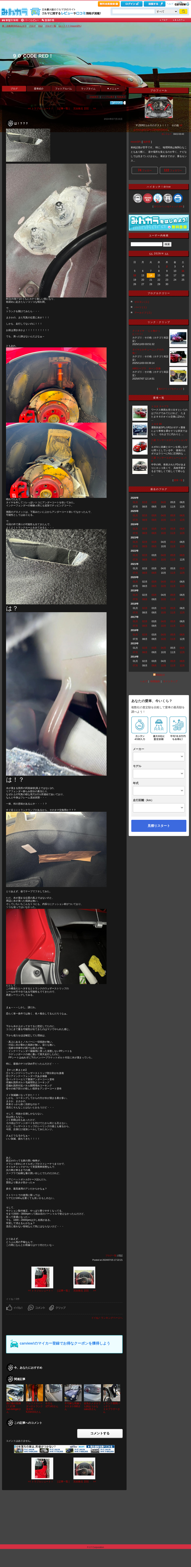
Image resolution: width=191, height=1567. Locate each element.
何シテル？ (167, 134)
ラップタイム (88, 88)
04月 (163, 502)
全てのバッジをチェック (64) (168, 206)
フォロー (145, 170)
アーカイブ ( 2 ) (142, 312)
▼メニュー (113, 88)
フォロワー (173, 170)
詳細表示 (94, 97)
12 (134, 275)
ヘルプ (170, 4)
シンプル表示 (108, 97)
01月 (135, 502)
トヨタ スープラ (160, 406)
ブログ (32, 26)
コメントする (100, 1433)
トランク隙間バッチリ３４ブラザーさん (111, 1407)
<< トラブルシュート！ (40, 108)
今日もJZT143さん (51, 1405)
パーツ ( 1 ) (140, 307)
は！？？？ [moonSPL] (70, 26)
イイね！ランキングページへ (107, 1317)
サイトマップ (170, 681)
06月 (182, 515)
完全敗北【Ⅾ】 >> (84, 108)
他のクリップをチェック (170, 389)
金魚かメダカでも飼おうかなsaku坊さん (92, 1406)
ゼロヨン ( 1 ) (141, 301)
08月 (144, 520)
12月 (182, 520)
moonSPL (136, 141)
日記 (40, 26)
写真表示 (121, 97)
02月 (144, 502)
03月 (154, 502)
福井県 (146, 141)
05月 (172, 515)
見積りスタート (159, 825)
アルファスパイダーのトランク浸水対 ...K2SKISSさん (34, 1407)
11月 (172, 520)
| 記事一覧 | (63, 108)
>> (166, 253)
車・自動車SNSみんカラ (14, 26)
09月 (154, 520)
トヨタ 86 (156, 424)
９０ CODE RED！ (32, 56)
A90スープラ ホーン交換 (146, 368)
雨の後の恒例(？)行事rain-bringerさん (13, 1407)
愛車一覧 (178, 480)
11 (183, 271)
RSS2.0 (160, 675)
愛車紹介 (39, 88)
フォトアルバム (63, 88)
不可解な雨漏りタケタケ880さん (73, 1406)
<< (151, 253)
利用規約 (155, 681)
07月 (135, 520)
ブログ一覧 (50, 26)
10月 (163, 520)
